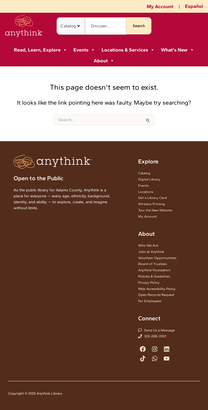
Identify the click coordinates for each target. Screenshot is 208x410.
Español (194, 6)
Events (84, 49)
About (104, 60)
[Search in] (71, 26)
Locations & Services (128, 49)
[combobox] (105, 26)
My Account (160, 6)
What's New (177, 49)
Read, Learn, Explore (40, 49)
